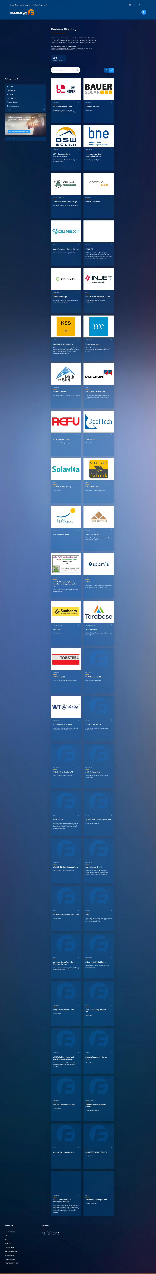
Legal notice (10, 1232)
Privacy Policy (10, 1259)
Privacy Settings (11, 1263)
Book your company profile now (62, 48)
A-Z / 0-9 (10, 86)
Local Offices (11, 98)
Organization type (13, 106)
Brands (8, 1243)
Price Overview (11, 1251)
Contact (8, 1236)
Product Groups (12, 102)
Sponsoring (9, 1255)
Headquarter (11, 90)
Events (9, 110)
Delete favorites (11, 139)
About (7, 1239)
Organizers (9, 1247)
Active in (10, 94)
